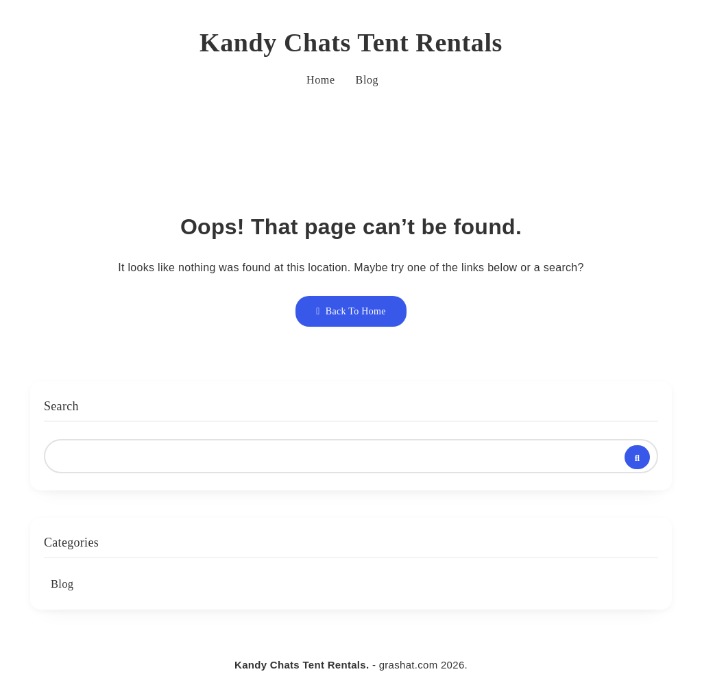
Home (320, 80)
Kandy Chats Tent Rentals (351, 42)
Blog (367, 80)
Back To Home (350, 311)
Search (61, 406)
